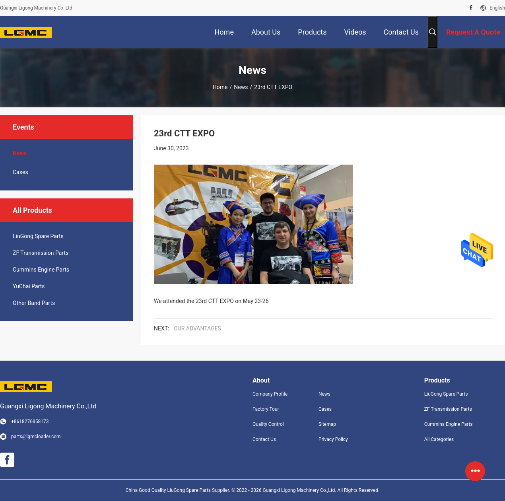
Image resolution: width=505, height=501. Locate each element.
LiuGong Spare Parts (38, 236)
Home (220, 87)
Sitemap (327, 424)
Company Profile (269, 394)
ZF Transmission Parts (40, 253)
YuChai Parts (29, 286)
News (241, 87)
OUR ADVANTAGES (197, 328)
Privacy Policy (333, 439)
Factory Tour (265, 409)
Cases (20, 172)
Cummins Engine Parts (41, 269)
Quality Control (268, 424)
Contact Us (264, 439)
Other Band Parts (34, 303)
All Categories (439, 439)
